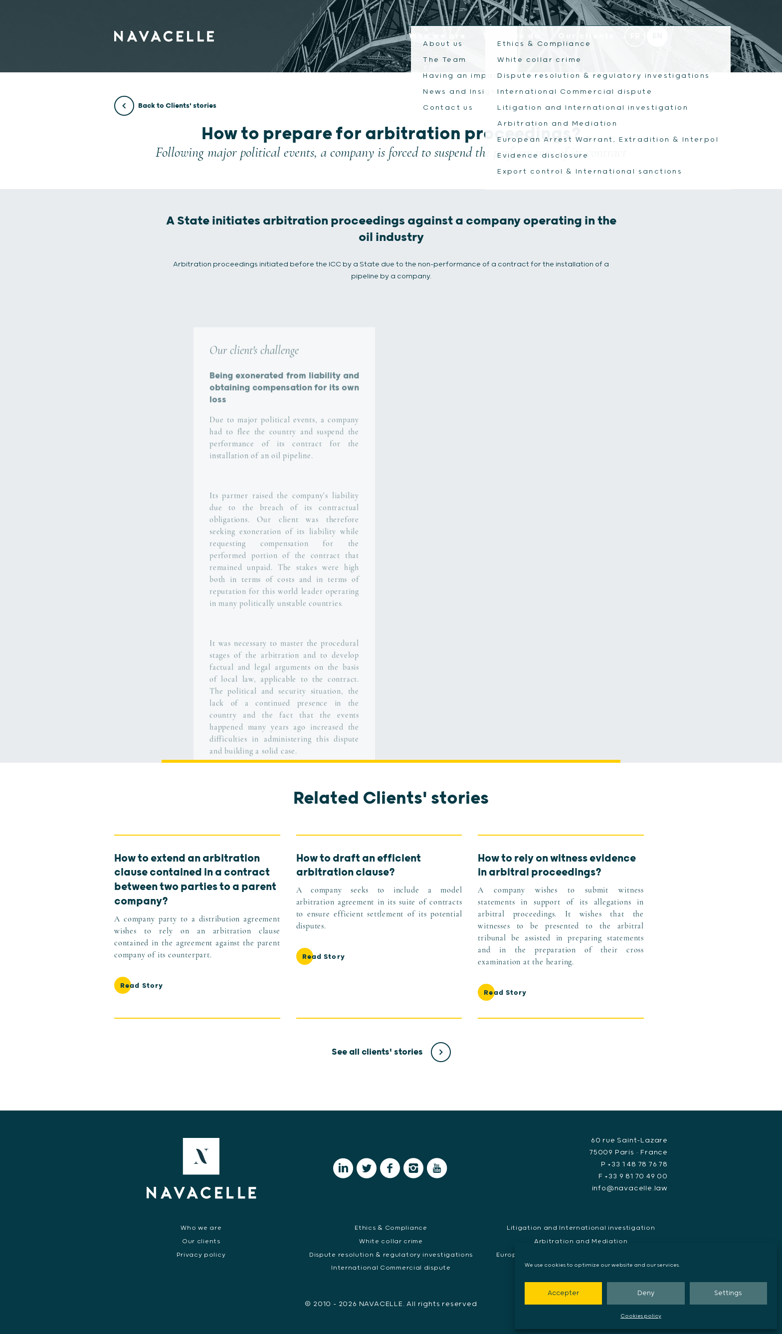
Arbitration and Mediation (581, 1241)
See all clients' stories (391, 1052)
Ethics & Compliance (391, 1228)
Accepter (563, 1293)
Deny (645, 1293)
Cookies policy (640, 1316)
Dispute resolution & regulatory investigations (391, 1255)
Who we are (437, 36)
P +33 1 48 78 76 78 (634, 1164)
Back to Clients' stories (165, 106)
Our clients (586, 36)
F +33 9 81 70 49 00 (633, 1176)
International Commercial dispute (390, 1268)
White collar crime (391, 1241)
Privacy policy (201, 1255)
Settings (728, 1293)
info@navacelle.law (630, 1188)
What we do (512, 36)
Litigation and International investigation (581, 1228)
